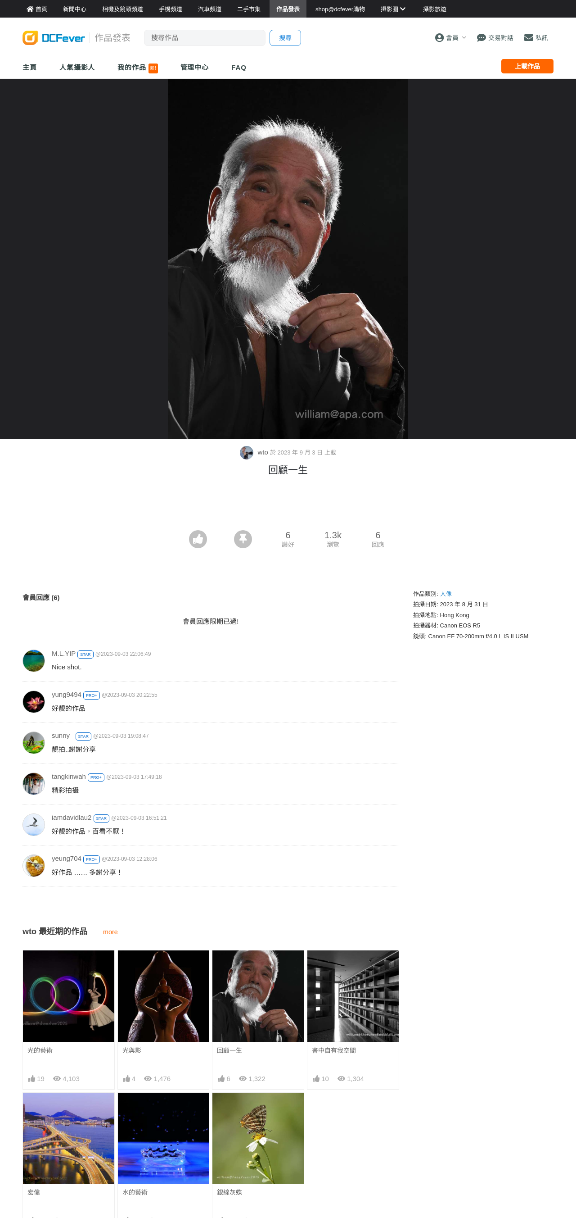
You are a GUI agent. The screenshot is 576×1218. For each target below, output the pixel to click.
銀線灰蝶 (229, 1192)
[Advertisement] (288, 505)
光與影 (131, 1050)
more (110, 932)
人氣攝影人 (77, 67)
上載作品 (527, 66)
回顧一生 (229, 1050)
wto (255, 452)
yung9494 (66, 694)
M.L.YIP (64, 653)
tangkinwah (69, 776)
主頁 (29, 67)
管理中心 (194, 67)
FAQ (239, 67)
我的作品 (137, 68)
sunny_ (62, 735)
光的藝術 (40, 1050)
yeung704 (66, 858)
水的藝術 (135, 1192)
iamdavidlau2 (71, 817)
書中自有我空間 (334, 1050)
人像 (446, 594)
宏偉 (33, 1192)
